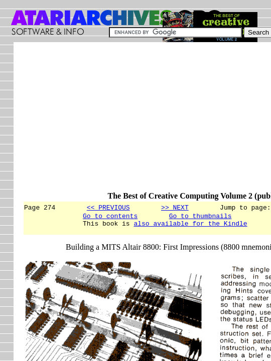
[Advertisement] (147, 121)
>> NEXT (175, 207)
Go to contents (110, 217)
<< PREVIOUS (108, 207)
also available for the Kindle (190, 226)
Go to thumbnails (200, 217)
